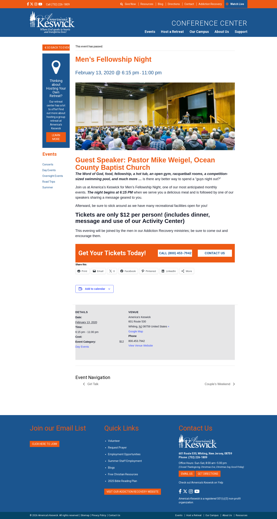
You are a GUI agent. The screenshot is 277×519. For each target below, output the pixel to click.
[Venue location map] (202, 331)
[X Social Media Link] (31, 4)
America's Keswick (189, 498)
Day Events (82, 346)
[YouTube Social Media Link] (40, 4)
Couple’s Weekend (218, 384)
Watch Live (237, 4)
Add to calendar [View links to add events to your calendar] (95, 288)
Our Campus (199, 32)
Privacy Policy (99, 515)
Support (241, 32)
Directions (174, 4)
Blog (160, 4)
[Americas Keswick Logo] (52, 21)
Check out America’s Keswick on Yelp (201, 482)
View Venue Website (140, 345)
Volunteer (114, 440)
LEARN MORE (56, 137)
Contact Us (195, 428)
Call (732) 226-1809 (58, 4)
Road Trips (48, 181)
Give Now (130, 4)
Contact (189, 4)
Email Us (187, 473)
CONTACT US (215, 253)
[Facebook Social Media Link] (28, 4)
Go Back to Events (57, 47)
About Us (222, 32)
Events (150, 32)
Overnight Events (52, 175)
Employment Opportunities (124, 454)
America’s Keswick (48, 515)
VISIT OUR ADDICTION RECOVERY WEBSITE (133, 491)
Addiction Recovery (210, 4)
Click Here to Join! (44, 443)
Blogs (111, 467)
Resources (147, 4)
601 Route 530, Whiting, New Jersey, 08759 (205, 453)
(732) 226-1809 (197, 457)
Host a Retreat (172, 32)
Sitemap (85, 515)
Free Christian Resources (123, 474)
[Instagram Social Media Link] (35, 4)
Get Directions (208, 473)
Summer (47, 187)
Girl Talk (93, 384)
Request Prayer (117, 447)
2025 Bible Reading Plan (122, 481)
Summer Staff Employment (125, 460)
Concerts (47, 164)
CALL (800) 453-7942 (175, 253)
